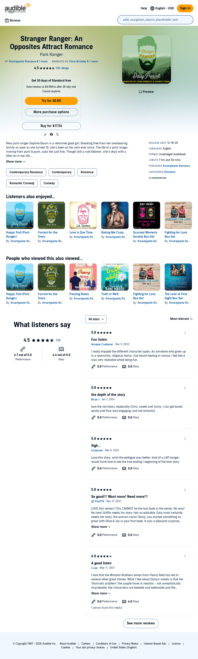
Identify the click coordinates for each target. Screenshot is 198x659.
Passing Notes (79, 294)
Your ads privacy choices (90, 647)
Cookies (65, 647)
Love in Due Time (81, 232)
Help (144, 8)
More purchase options (51, 112)
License (176, 643)
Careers (85, 643)
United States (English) (123, 647)
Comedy (49, 183)
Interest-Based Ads (155, 643)
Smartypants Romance (24, 241)
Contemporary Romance (26, 172)
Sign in (185, 8)
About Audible (68, 643)
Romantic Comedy (22, 183)
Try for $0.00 (51, 101)
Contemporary (62, 172)
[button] (45, 134)
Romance (87, 172)
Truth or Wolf (109, 294)
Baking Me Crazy (112, 232)
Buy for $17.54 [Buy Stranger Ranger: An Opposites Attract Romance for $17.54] (51, 126)
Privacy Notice (130, 643)
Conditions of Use (106, 643)
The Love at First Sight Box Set (176, 296)
